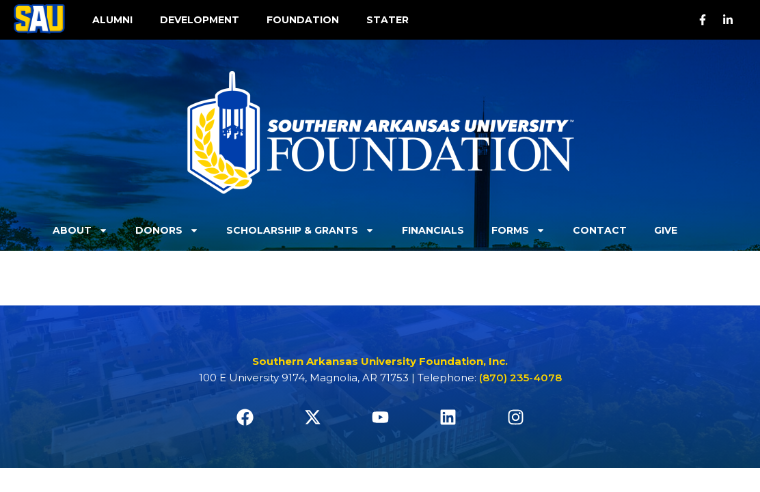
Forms (518, 230)
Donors (167, 230)
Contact (600, 230)
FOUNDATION (303, 20)
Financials (433, 230)
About (80, 230)
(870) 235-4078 (520, 377)
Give (665, 230)
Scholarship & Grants (300, 230)
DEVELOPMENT (199, 20)
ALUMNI (112, 20)
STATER (387, 20)
